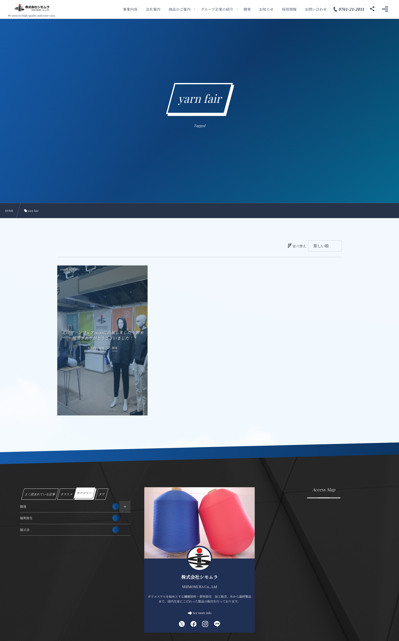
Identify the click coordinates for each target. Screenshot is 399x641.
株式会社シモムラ (199, 577)
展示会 (69, 529)
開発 (69, 506)
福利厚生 (69, 518)
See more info (202, 613)
